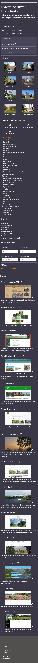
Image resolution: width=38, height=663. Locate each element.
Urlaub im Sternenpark (10, 434)
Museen (5, 176)
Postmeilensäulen (9, 185)
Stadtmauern (7, 202)
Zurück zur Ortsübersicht (9, 53)
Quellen (5, 189)
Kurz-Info (6, 656)
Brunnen (6, 150)
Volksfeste (4, 227)
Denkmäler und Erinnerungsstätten (14, 152)
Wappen (6, 212)
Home (5, 640)
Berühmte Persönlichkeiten (9, 238)
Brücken (6, 148)
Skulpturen (6, 197)
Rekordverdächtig (8, 191)
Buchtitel (4, 236)
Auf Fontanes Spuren (10, 140)
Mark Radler (6, 487)
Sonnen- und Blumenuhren (11, 199)
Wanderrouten (7, 208)
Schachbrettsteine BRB (10, 282)
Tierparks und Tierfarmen (11, 206)
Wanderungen (6, 383)
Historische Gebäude (10, 163)
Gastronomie (7, 161)
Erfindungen (5, 229)
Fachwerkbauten (8, 155)
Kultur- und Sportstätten (10, 165)
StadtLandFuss (7, 512)
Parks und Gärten (8, 182)
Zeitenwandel (7, 214)
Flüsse (5, 159)
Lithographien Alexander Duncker (13, 172)
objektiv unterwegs (8, 563)
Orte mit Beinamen (7, 225)
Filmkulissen (7, 157)
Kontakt (5, 646)
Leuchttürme (7, 170)
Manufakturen (5, 232)
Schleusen (6, 195)
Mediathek (6, 659)
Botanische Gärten (9, 144)
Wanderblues (6, 538)
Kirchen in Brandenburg (10, 462)
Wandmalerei (7, 210)
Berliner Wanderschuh (10, 307)
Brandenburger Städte (10, 146)
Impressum (6, 644)
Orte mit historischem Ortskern (13, 180)
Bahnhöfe (6, 142)
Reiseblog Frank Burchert (11, 356)
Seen (5, 193)
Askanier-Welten (7, 331)
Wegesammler (7, 611)
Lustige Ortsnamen (9, 174)
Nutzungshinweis (8, 650)
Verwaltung (4, 223)
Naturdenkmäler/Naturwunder (12, 178)
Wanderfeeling (7, 588)
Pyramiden (6, 187)
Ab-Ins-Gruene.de (8, 409)
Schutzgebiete (5, 234)
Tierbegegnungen (8, 204)
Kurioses (6, 167)
